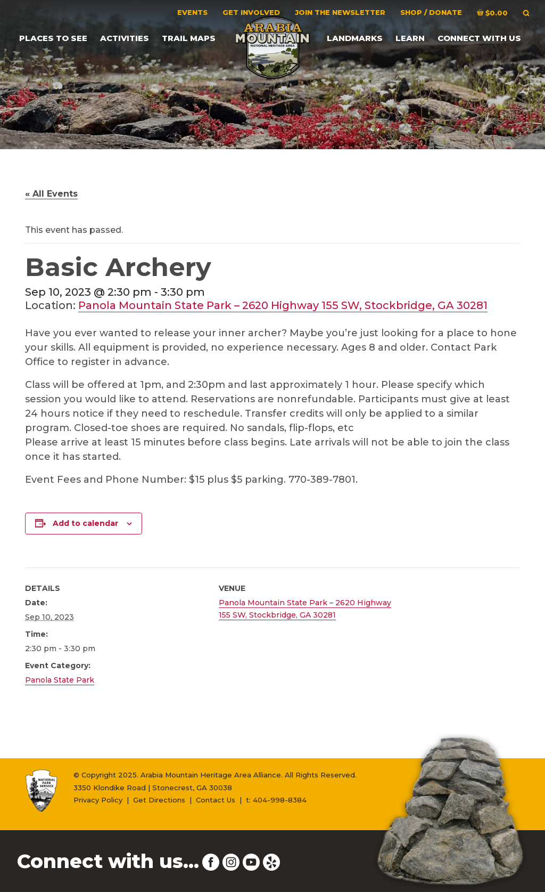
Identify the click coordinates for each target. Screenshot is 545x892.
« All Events (51, 194)
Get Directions (159, 800)
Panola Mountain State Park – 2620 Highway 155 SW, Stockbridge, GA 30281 (283, 305)
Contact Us (215, 800)
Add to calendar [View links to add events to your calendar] (85, 523)
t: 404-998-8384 (276, 800)
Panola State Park (59, 680)
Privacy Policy (97, 800)
